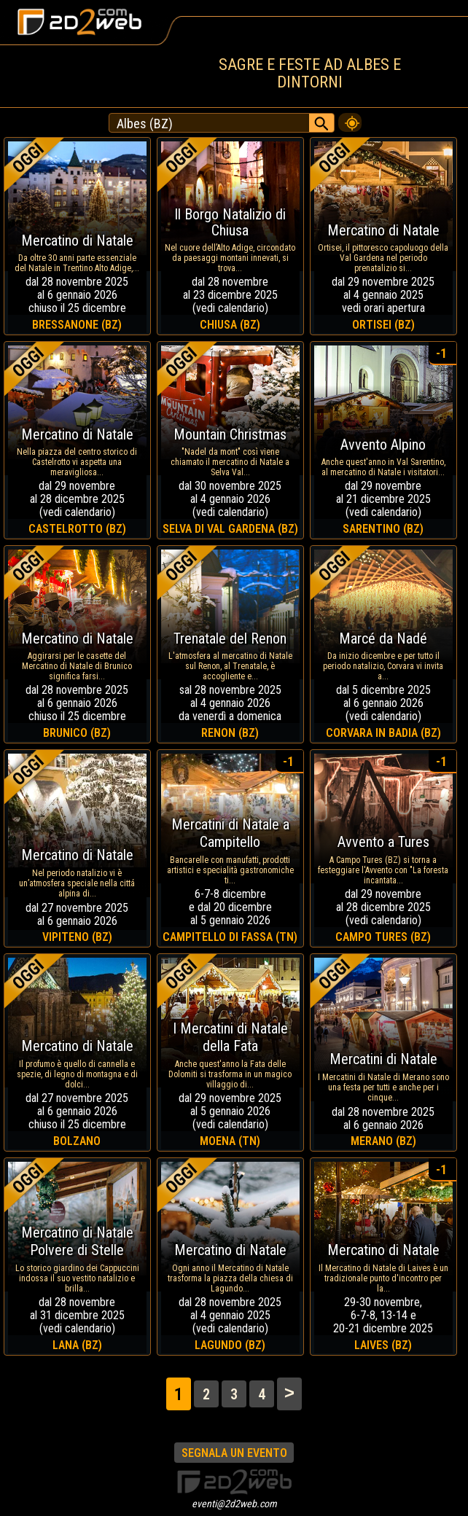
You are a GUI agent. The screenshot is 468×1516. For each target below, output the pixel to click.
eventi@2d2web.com (234, 1503)
